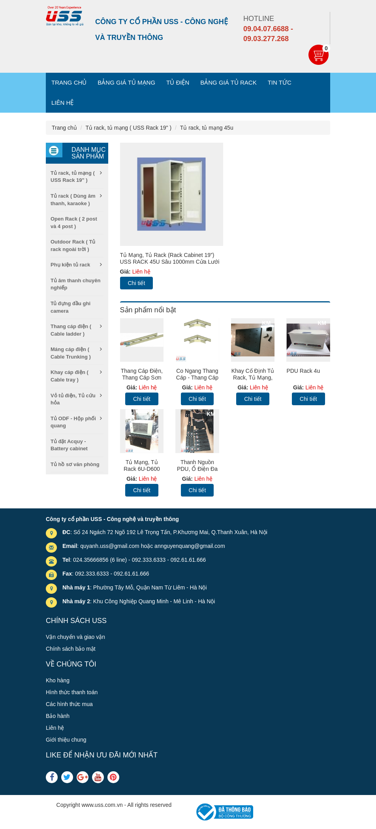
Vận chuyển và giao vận (75, 637)
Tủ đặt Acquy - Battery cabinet (69, 445)
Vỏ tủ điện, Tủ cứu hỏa (73, 399)
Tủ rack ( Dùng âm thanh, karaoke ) (73, 199)
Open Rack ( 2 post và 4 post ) (74, 222)
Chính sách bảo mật (71, 649)
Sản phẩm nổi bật (148, 310)
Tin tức (279, 82)
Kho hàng (58, 680)
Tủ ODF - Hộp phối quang (73, 422)
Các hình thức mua (69, 704)
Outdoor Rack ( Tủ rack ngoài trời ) (73, 245)
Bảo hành (58, 716)
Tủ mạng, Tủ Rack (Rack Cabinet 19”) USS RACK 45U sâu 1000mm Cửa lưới (170, 258)
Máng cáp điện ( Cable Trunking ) (71, 353)
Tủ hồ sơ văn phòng (75, 464)
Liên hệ (62, 102)
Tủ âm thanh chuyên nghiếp (75, 284)
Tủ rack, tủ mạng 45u (206, 128)
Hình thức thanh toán (72, 692)
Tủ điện (177, 82)
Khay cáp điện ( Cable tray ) (69, 376)
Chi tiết (136, 283)
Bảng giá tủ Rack (228, 82)
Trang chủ (68, 82)
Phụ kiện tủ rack (70, 265)
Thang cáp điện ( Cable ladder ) (71, 330)
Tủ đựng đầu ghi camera (70, 307)
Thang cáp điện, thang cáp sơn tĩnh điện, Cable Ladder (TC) (142, 381)
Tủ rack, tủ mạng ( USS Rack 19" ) (128, 128)
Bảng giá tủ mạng (126, 82)
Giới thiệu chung (66, 739)
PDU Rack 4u (303, 371)
